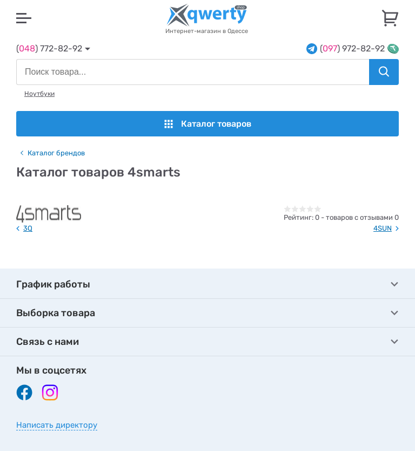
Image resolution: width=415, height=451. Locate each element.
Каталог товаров (207, 124)
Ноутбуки (39, 93)
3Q (27, 228)
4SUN (382, 228)
